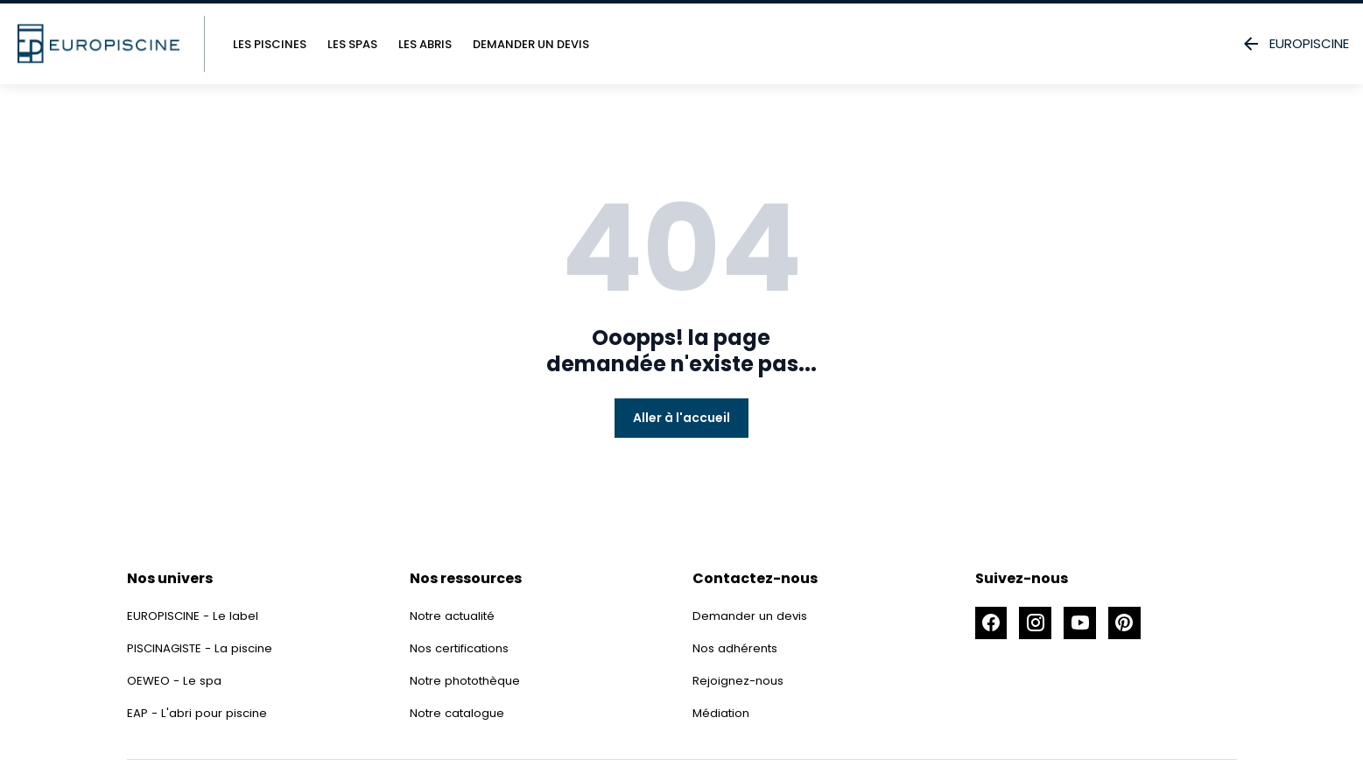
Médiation (722, 712)
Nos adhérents (736, 648)
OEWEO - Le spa (176, 680)
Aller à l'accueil (681, 417)
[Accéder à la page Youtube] (1087, 624)
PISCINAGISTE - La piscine (202, 648)
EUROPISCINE (1294, 43)
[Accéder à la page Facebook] (992, 624)
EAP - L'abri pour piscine (198, 712)
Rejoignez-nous (739, 680)
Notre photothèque (469, 680)
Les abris (425, 44)
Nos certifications (463, 648)
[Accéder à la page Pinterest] (1134, 624)
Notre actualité (456, 615)
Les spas (352, 44)
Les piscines (269, 44)
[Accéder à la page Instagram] (1039, 624)
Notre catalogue (459, 712)
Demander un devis (531, 44)
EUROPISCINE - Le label (194, 615)
